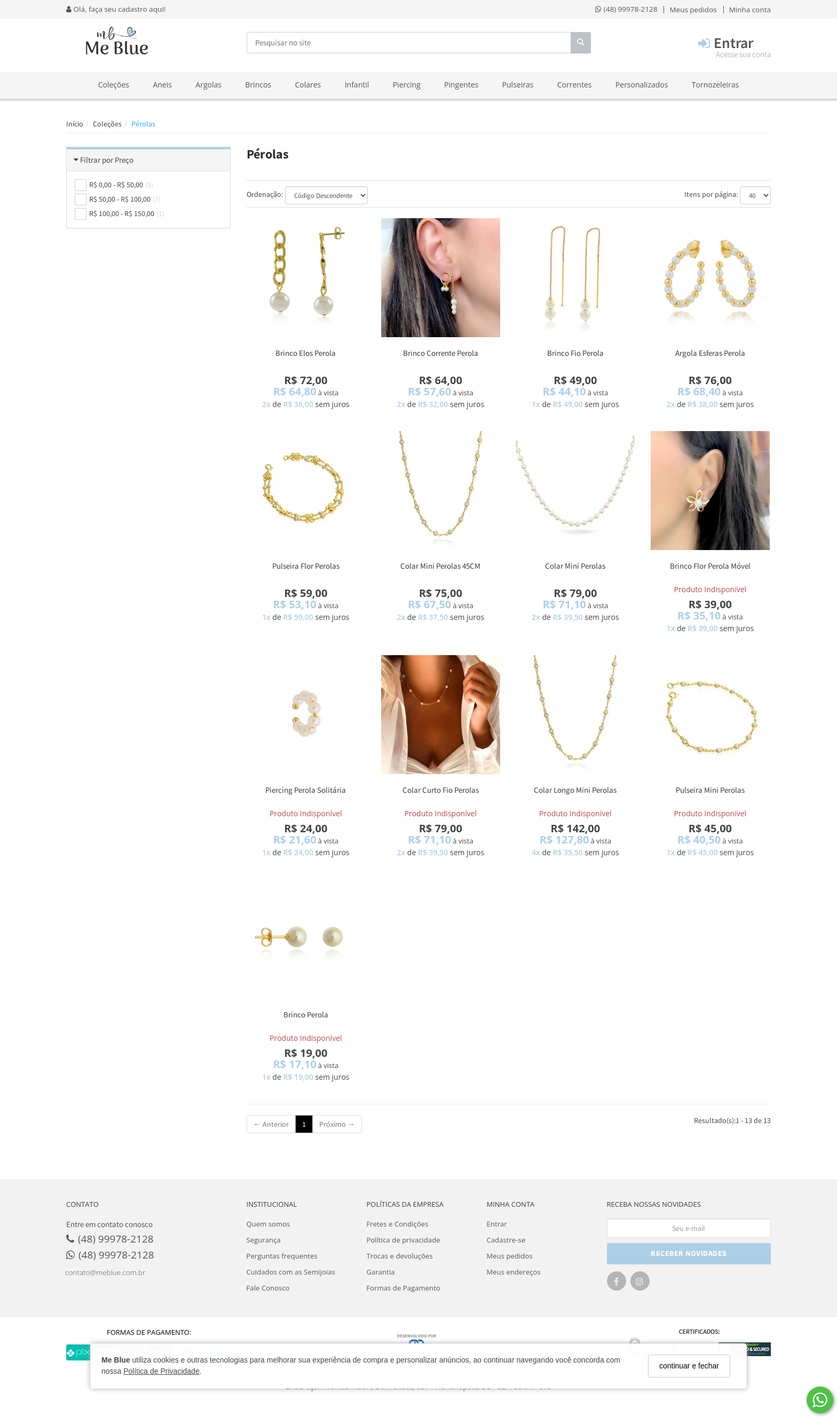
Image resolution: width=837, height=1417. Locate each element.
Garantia (381, 1272)
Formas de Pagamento (403, 1288)
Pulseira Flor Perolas (305, 566)
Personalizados (641, 84)
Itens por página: (711, 194)
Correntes (574, 84)
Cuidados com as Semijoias (291, 1272)
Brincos (258, 84)
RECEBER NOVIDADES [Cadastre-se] (689, 1253)
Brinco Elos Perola (305, 353)
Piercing (407, 84)
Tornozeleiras (715, 84)
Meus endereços (514, 1272)
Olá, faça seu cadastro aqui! (115, 9)
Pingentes (461, 84)
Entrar (497, 1224)
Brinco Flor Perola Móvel (710, 566)
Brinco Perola (305, 1014)
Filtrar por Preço (106, 160)
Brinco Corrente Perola (440, 353)
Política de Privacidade (161, 1371)
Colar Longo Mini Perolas (575, 790)
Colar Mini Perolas (575, 566)
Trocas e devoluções (400, 1256)
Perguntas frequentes (282, 1256)
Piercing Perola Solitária (305, 790)
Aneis (162, 84)
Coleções (113, 84)
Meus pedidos (510, 1256)
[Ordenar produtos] (326, 195)
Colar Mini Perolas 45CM (440, 566)
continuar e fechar (689, 1366)
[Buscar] (581, 42)
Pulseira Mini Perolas (710, 790)
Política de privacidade (403, 1240)
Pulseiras (518, 84)
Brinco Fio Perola (575, 353)
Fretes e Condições (398, 1224)
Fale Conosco (268, 1288)
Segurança (264, 1240)
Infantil (357, 84)
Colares (308, 84)
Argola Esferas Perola (710, 353)
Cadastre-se (506, 1240)
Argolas (208, 84)
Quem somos (268, 1224)
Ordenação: (265, 194)
